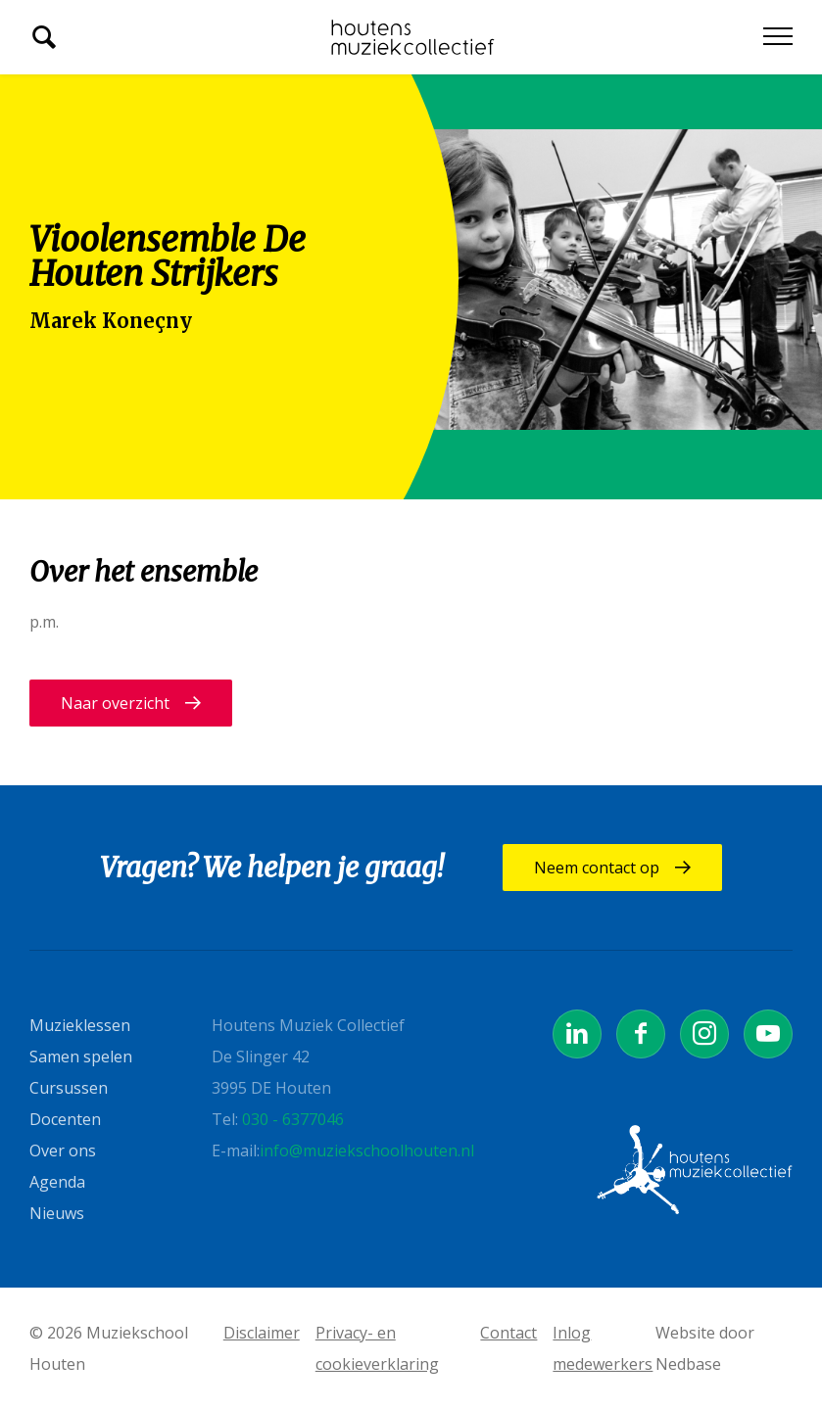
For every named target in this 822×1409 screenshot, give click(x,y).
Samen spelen (80, 1056)
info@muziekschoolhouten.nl (367, 1150)
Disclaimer (261, 1332)
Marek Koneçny (110, 320)
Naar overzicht (115, 703)
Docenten (65, 1119)
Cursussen (68, 1088)
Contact (508, 1332)
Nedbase (688, 1364)
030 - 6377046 (293, 1119)
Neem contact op (596, 867)
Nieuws (56, 1213)
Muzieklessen (79, 1025)
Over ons (62, 1150)
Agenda (57, 1182)
